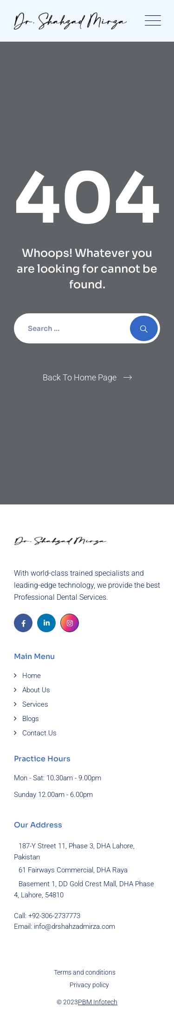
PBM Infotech (97, 1002)
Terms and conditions (85, 972)
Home (31, 676)
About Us (36, 690)
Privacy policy (89, 985)
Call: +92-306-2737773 (47, 916)
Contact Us (39, 733)
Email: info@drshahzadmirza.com (64, 926)
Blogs (30, 719)
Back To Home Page (79, 377)
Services (35, 704)
